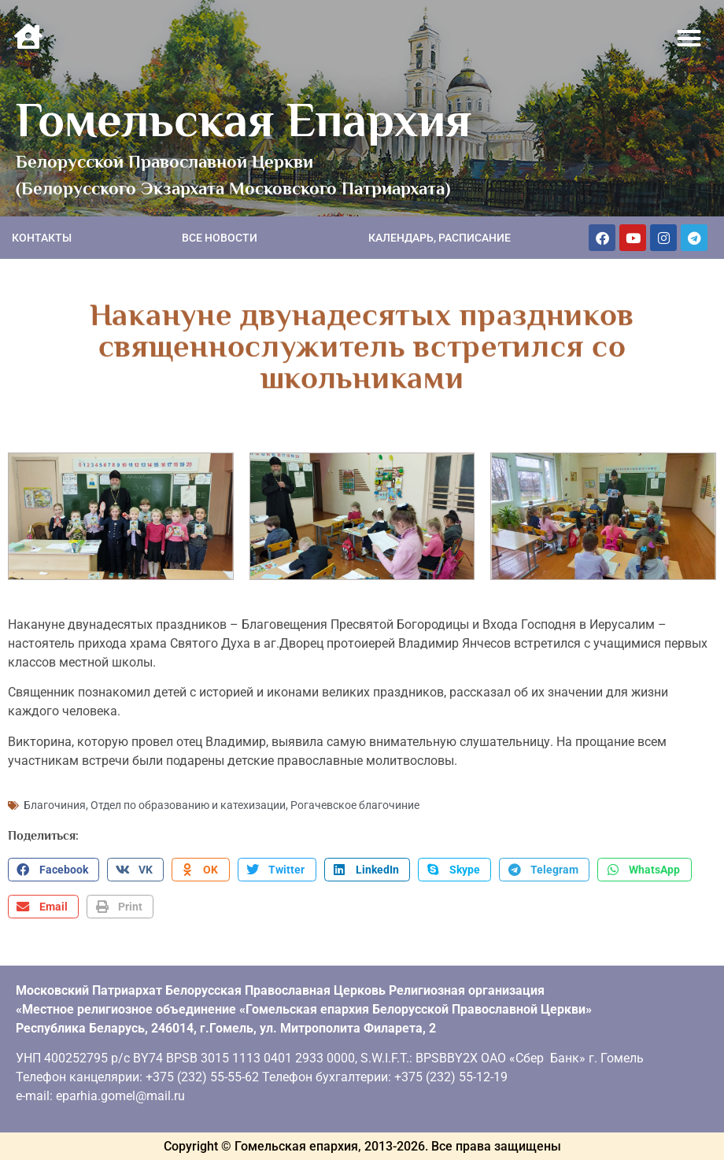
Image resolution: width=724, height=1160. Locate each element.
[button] (689, 38)
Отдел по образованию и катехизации (188, 805)
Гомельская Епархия (243, 119)
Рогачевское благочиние (354, 805)
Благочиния (55, 805)
